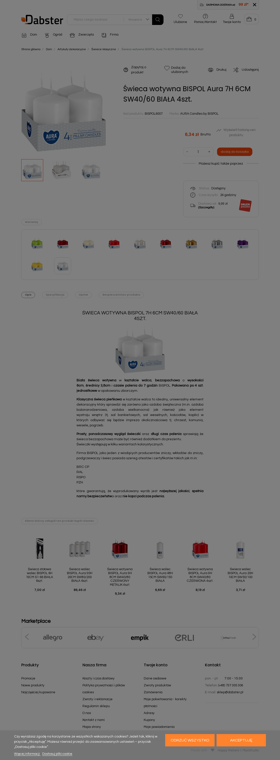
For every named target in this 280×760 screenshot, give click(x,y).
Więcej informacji (27, 754)
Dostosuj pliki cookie (57, 754)
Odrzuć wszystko (190, 740)
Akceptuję (241, 740)
